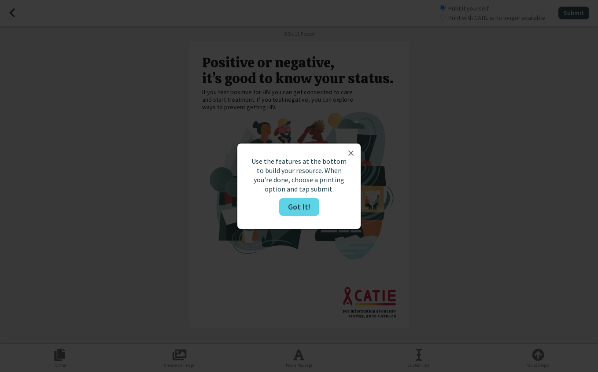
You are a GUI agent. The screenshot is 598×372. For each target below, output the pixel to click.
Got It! (299, 207)
